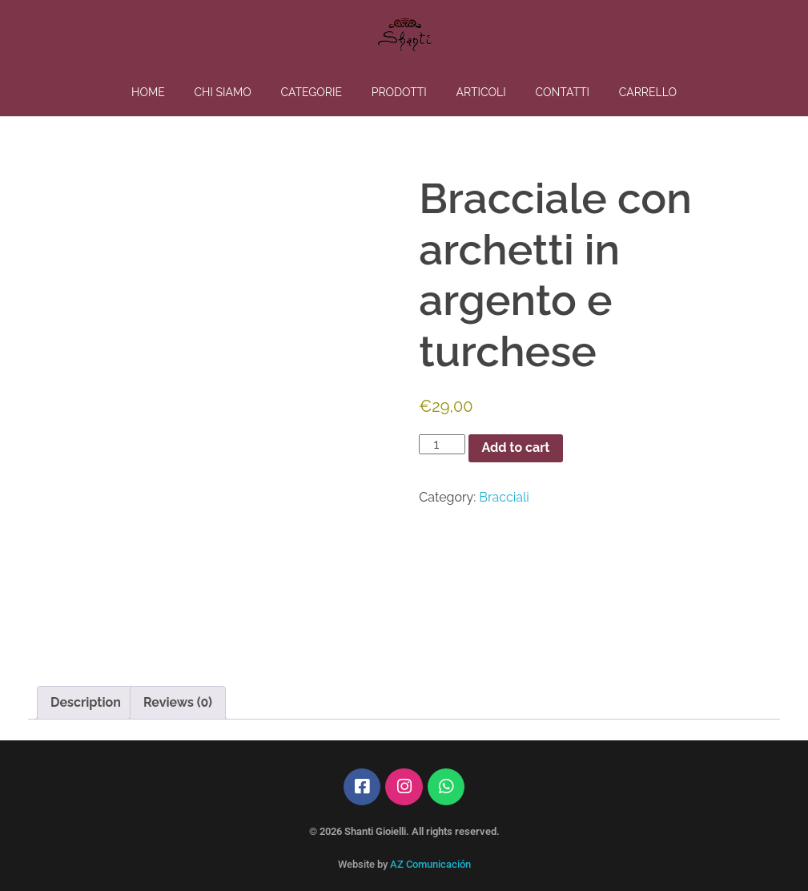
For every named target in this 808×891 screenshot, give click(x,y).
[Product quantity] (442, 444)
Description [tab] (85, 702)
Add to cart (515, 447)
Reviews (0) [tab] (177, 702)
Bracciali (504, 497)
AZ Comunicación (430, 864)
